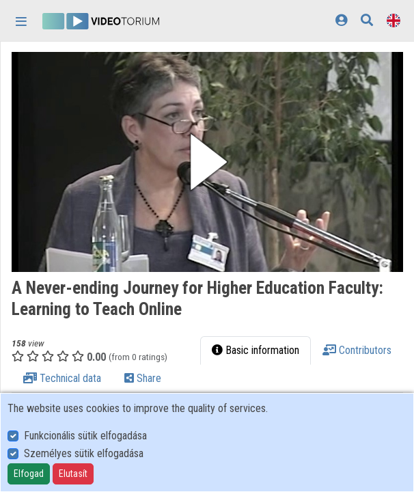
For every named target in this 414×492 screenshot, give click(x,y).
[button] (207, 162)
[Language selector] (393, 20)
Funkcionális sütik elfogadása (85, 435)
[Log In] (341, 20)
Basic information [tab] (255, 350)
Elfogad (29, 473)
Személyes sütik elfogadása (83, 453)
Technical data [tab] (62, 378)
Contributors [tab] (356, 350)
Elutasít (73, 473)
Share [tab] (142, 378)
